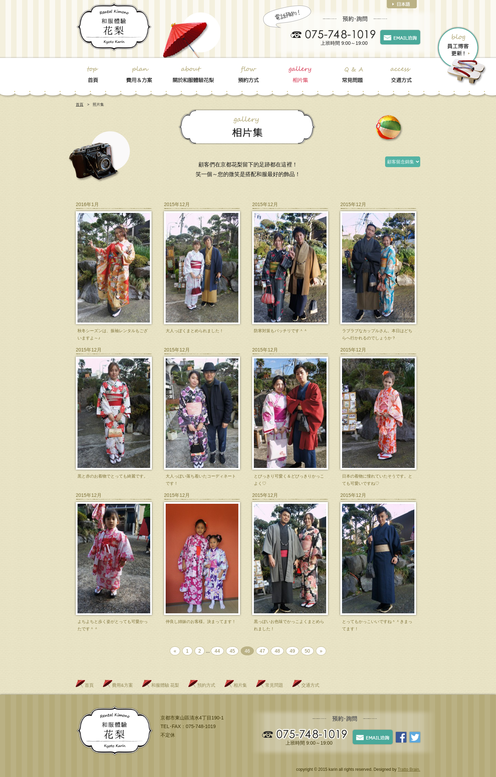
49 (292, 651)
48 (277, 651)
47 (262, 651)
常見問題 (274, 685)
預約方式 (206, 685)
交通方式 (310, 685)
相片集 (240, 685)
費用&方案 (122, 685)
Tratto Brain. (408, 769)
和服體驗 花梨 (165, 685)
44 (217, 651)
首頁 (79, 104)
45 (232, 651)
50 (307, 651)
